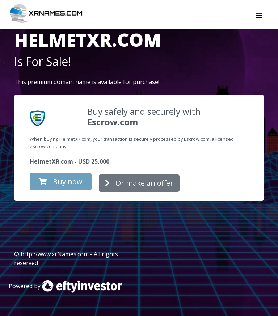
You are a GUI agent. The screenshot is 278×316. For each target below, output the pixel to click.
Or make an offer (139, 183)
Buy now (61, 181)
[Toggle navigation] (259, 17)
